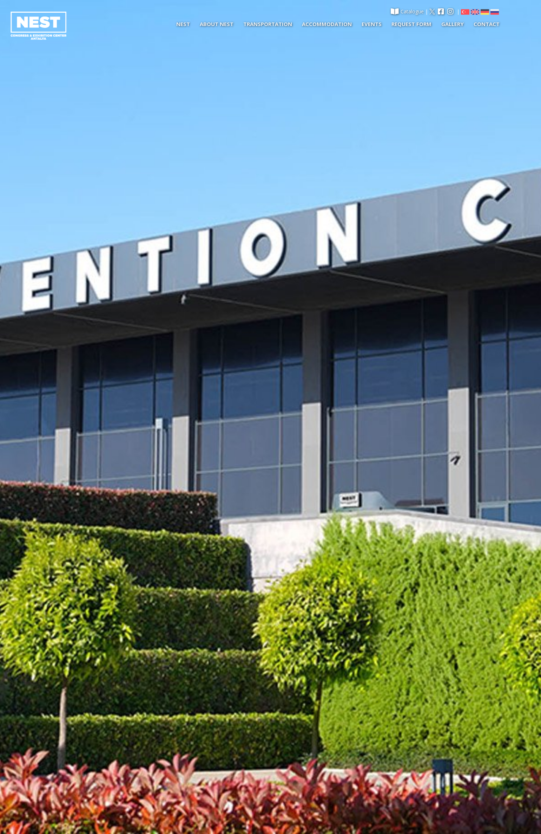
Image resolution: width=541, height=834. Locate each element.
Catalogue (407, 11)
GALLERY (452, 23)
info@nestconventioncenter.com (379, 769)
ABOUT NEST (216, 23)
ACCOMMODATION (327, 23)
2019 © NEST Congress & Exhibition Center (110, 812)
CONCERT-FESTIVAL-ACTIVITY (105, 745)
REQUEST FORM (411, 23)
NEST (183, 23)
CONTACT (487, 23)
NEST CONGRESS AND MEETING (108, 722)
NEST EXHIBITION (91, 733)
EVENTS (372, 23)
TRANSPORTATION (267, 23)
